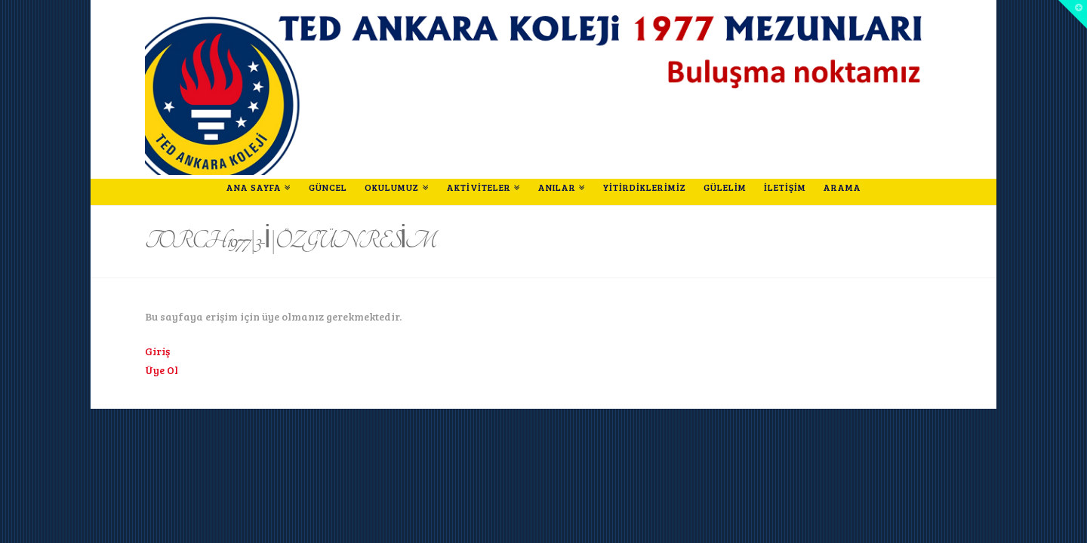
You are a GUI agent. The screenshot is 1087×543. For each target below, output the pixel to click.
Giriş (157, 351)
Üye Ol (161, 370)
